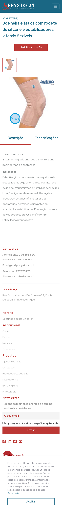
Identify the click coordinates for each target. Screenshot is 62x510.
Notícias (7, 343)
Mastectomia (10, 379)
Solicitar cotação (31, 47)
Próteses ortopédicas (15, 373)
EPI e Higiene (10, 385)
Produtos (7, 337)
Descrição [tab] (15, 138)
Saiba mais (13, 493)
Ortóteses (8, 367)
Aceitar (31, 501)
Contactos (8, 349)
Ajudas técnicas (11, 361)
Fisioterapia (9, 391)
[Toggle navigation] (56, 6)
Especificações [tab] (46, 138)
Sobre (6, 331)
